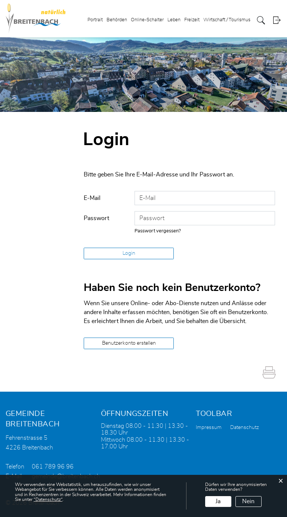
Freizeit (192, 20)
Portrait (95, 20)
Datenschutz (244, 427)
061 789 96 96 (53, 467)
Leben (173, 20)
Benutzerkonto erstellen (129, 343)
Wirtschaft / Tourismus (226, 20)
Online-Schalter (147, 20)
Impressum (209, 427)
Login (276, 20)
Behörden (117, 20)
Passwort (96, 218)
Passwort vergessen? (158, 231)
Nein (248, 501)
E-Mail (92, 198)
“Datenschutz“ (48, 499)
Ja (218, 501)
